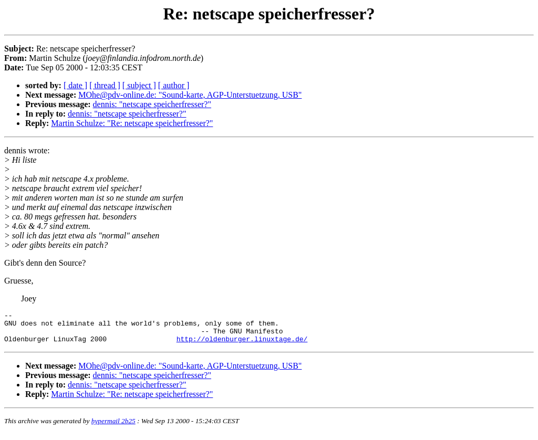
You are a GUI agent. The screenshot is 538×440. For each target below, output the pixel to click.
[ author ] (174, 85)
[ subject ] (139, 85)
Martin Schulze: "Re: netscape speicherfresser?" (132, 123)
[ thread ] (104, 85)
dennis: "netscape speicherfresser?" (152, 104)
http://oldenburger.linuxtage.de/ (242, 345)
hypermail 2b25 (113, 427)
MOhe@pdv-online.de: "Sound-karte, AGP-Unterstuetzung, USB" (190, 94)
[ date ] (75, 85)
